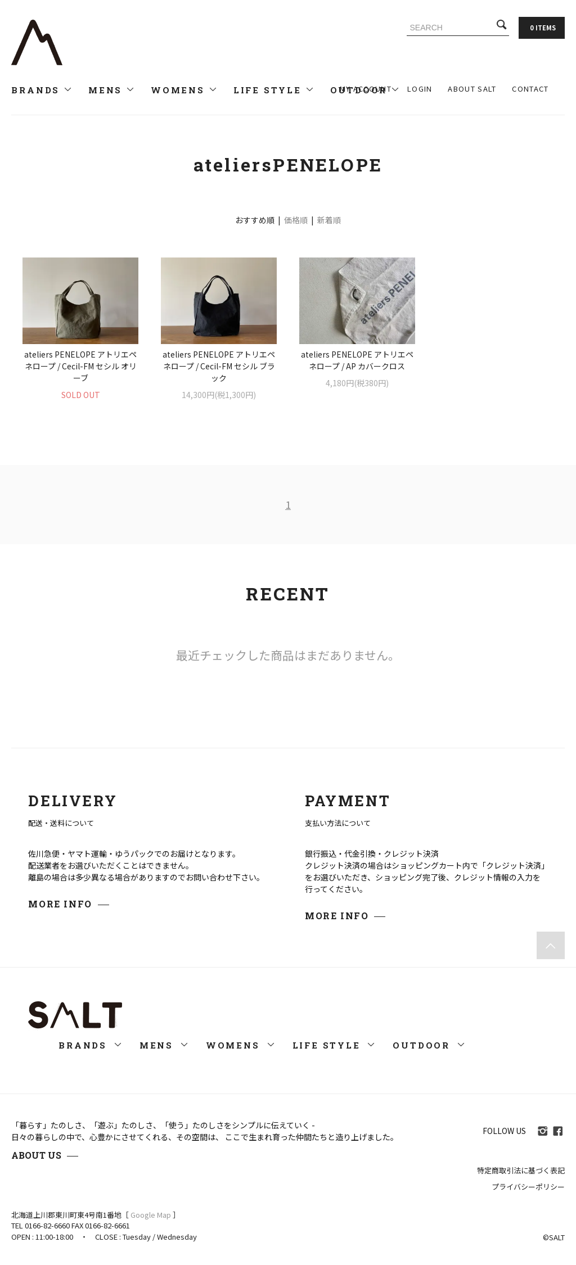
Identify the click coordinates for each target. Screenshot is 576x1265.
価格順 (296, 219)
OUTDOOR (429, 1045)
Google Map (150, 1214)
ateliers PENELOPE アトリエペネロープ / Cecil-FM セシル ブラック (219, 366)
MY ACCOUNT (366, 88)
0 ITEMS (543, 27)
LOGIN (420, 88)
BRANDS (42, 90)
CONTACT (530, 88)
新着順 (329, 219)
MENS (111, 90)
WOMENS (184, 90)
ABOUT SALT (472, 88)
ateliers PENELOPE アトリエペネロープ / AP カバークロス (357, 360)
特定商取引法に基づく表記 (521, 1170)
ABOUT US (36, 1155)
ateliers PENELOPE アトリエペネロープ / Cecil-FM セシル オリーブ (80, 366)
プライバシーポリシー (528, 1186)
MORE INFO (60, 904)
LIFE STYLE (273, 90)
